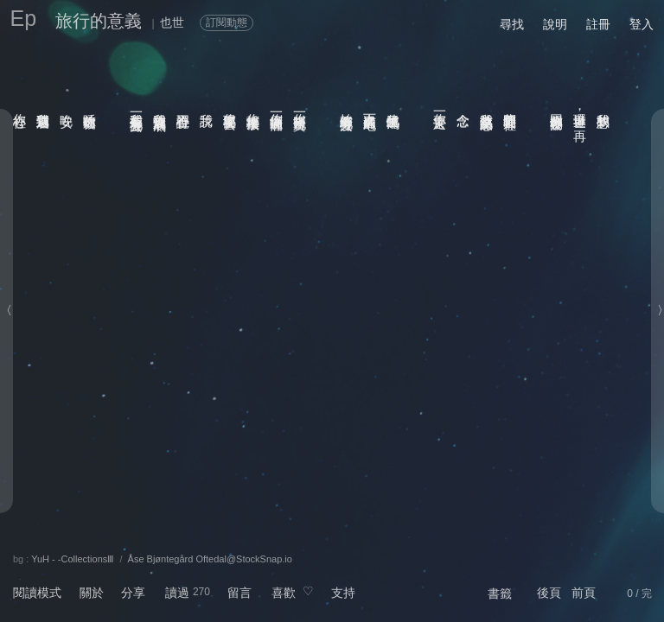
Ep (23, 18)
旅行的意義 (98, 20)
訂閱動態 (226, 22)
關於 (92, 593)
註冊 (598, 24)
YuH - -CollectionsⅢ (72, 559)
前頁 (583, 593)
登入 (641, 24)
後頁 (549, 593)
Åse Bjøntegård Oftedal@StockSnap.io (210, 559)
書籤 (500, 593)
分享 (133, 593)
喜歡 (283, 593)
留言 (239, 593)
